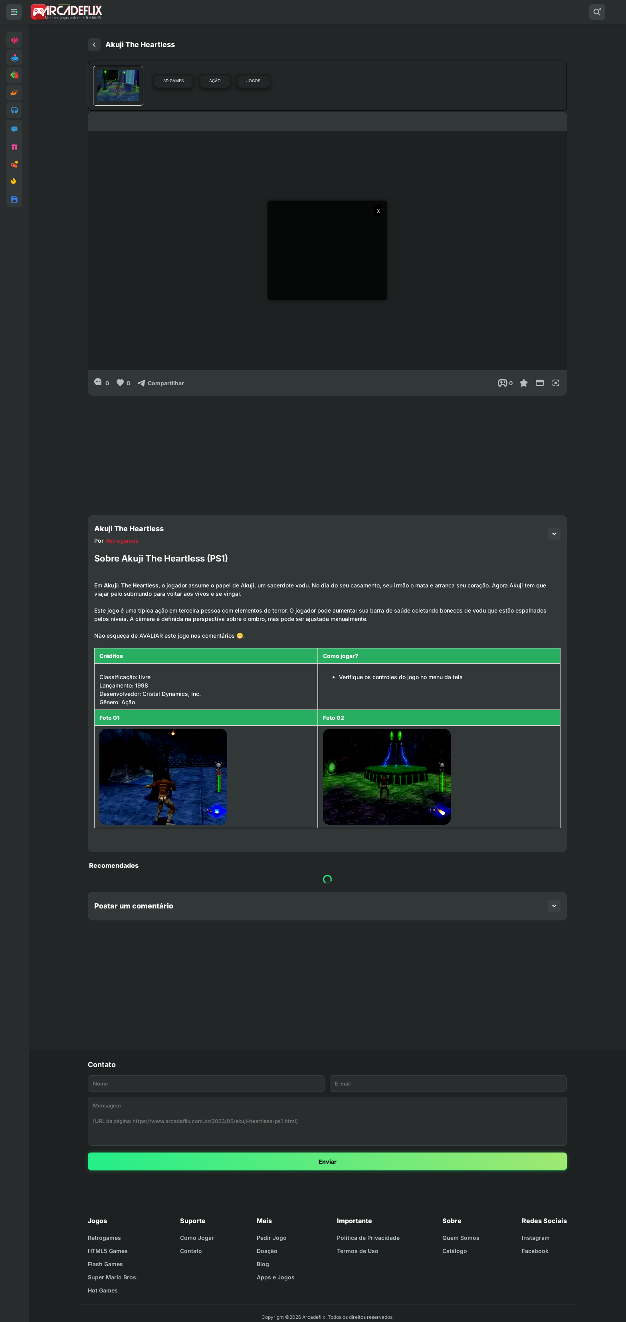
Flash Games (105, 1264)
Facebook (535, 1250)
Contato (191, 1250)
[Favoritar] (524, 383)
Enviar (328, 1161)
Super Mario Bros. (113, 1277)
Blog (263, 1264)
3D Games (173, 80)
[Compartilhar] (160, 383)
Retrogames (122, 540)
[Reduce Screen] (540, 383)
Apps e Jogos (276, 1277)
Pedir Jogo (272, 1237)
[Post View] (505, 383)
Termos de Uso (357, 1250)
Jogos (253, 80)
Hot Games (103, 1290)
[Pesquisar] (597, 12)
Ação (215, 80)
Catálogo (454, 1250)
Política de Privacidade (368, 1237)
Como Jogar (197, 1237)
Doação (267, 1250)
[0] (101, 383)
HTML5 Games (108, 1250)
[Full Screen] (556, 383)
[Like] (122, 383)
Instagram (536, 1237)
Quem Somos (460, 1237)
